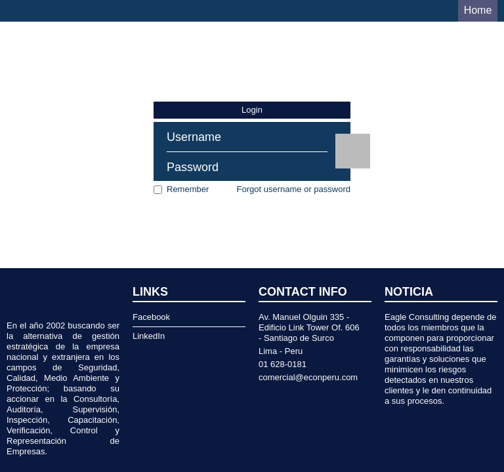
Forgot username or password (293, 189)
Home (478, 10)
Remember (188, 189)
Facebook (151, 317)
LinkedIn (149, 336)
